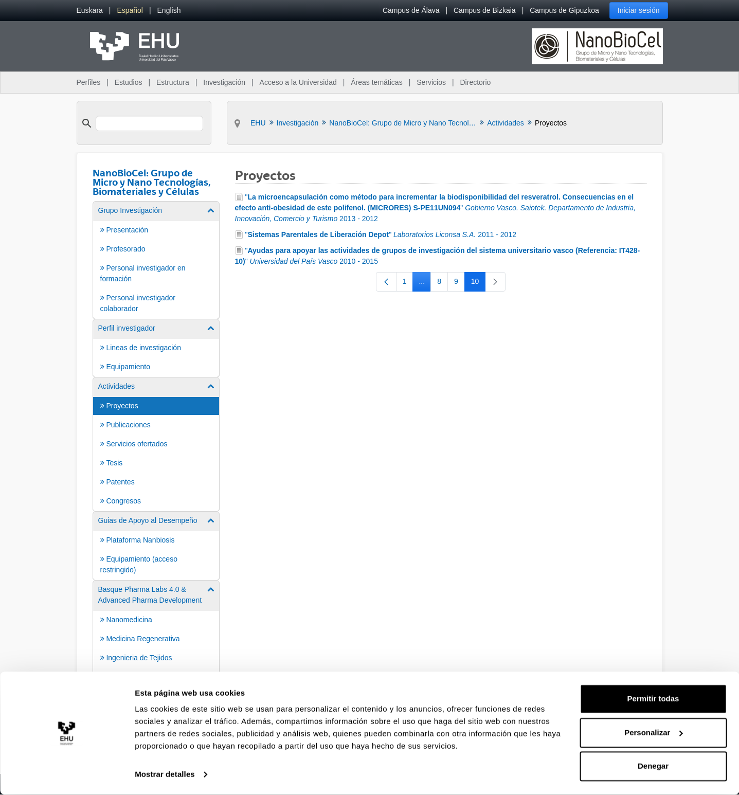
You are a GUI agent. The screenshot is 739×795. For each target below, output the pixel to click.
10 (478, 283)
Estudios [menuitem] (128, 82)
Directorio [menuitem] (475, 82)
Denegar (653, 766)
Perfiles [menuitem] (89, 82)
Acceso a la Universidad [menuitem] (298, 82)
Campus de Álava (411, 10)
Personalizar (653, 732)
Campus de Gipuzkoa (564, 10)
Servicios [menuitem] (431, 82)
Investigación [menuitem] (224, 82)
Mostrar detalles (165, 774)
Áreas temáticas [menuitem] (376, 82)
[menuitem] (89, 10)
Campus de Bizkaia (485, 10)
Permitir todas (653, 699)
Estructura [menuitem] (172, 82)
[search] (150, 123)
